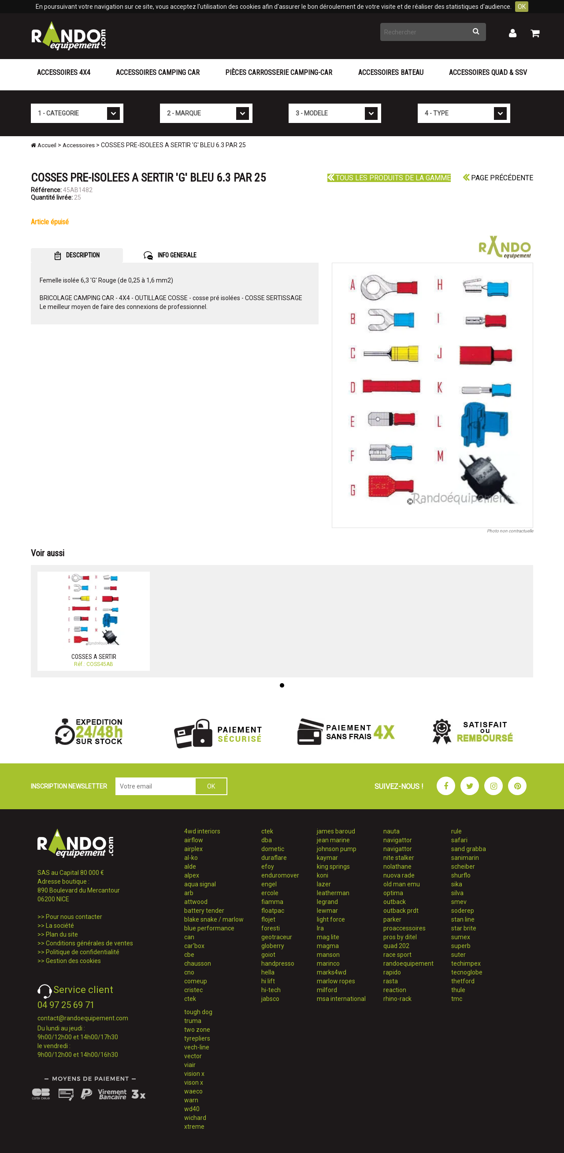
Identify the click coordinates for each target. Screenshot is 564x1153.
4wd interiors (202, 831)
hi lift (268, 981)
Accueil (43, 145)
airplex (193, 848)
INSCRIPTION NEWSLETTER (69, 786)
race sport (397, 954)
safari (459, 840)
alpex (191, 875)
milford (327, 989)
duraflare (274, 857)
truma (192, 1020)
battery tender (204, 910)
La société (60, 925)
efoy (267, 866)
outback (394, 901)
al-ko (191, 857)
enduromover (280, 875)
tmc (456, 998)
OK (522, 6)
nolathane (397, 866)
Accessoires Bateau (390, 72)
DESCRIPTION (77, 255)
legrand (327, 901)
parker (392, 919)
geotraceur (276, 937)
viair (190, 1064)
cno (189, 972)
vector (193, 1056)
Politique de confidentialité (82, 952)
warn (191, 1100)
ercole (269, 892)
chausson (197, 963)
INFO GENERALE (170, 255)
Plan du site (62, 934)
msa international (341, 998)
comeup (195, 981)
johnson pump (336, 848)
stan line (463, 919)
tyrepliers (197, 1038)
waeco (193, 1091)
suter (458, 954)
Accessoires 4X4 (63, 72)
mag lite (328, 937)
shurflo (461, 875)
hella (268, 972)
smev (459, 901)
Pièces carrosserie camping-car (278, 72)
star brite (463, 928)
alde (190, 866)
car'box (194, 945)
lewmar (327, 910)
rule (456, 831)
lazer (324, 884)
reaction (394, 989)
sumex (460, 937)
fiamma (272, 901)
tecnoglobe (466, 972)
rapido (392, 972)
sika (456, 884)
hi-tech (271, 989)
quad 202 (396, 945)
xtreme (194, 1126)
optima (393, 892)
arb (188, 892)
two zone (197, 1029)
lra (320, 928)
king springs (333, 866)
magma (328, 945)
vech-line (196, 1047)
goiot (268, 954)
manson (328, 954)
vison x (193, 1082)
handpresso (277, 963)
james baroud (336, 831)
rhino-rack (397, 998)
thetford (463, 981)
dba (266, 840)
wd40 (192, 1108)
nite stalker (398, 857)
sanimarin (465, 857)
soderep (462, 910)
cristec (193, 989)
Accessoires (79, 145)
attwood (196, 901)
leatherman (333, 892)
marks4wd (331, 972)
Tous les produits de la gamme (389, 178)
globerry (272, 945)
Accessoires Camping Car (158, 72)
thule (458, 989)
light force (331, 919)
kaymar (327, 857)
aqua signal (200, 884)
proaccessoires (404, 928)
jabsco (270, 998)
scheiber (463, 866)
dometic (272, 848)
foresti (270, 928)
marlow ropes (336, 981)
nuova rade (399, 875)
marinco (328, 963)
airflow (193, 840)
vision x (194, 1073)
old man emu (401, 884)
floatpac (272, 910)
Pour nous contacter (74, 916)
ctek (190, 998)
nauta (391, 831)
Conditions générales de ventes (89, 943)
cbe (189, 954)
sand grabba (468, 848)
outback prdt (401, 910)
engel (269, 884)
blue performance (209, 928)
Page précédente (498, 178)
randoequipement (408, 963)
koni (322, 875)
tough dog (198, 1011)
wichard (195, 1117)
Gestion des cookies (73, 960)
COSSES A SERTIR (93, 656)
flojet (268, 919)
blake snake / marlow (214, 919)
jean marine (333, 840)
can (189, 937)
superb (461, 945)
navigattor (397, 840)
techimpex (466, 963)
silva (457, 892)
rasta (390, 981)
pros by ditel (400, 937)
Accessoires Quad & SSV (488, 72)
